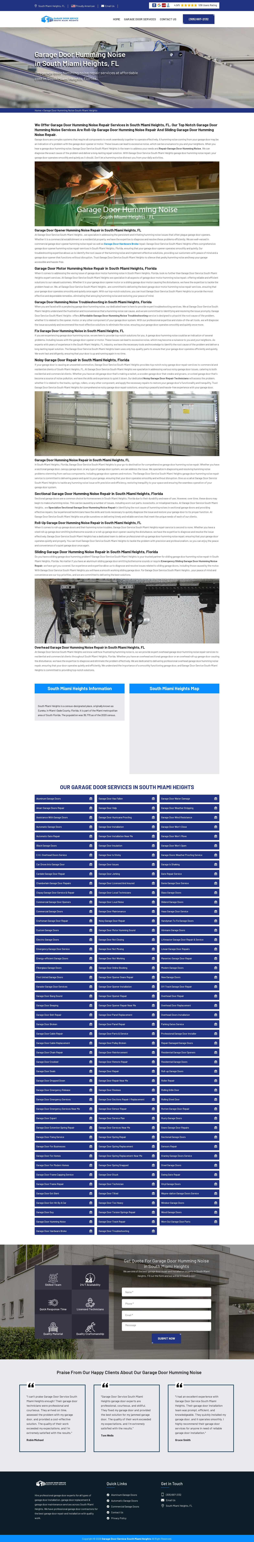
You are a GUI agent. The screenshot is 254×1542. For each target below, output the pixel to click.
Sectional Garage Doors (173, 1136)
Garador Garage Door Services (51, 986)
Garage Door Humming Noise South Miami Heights (70, 110)
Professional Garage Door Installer (178, 1033)
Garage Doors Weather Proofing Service (181, 854)
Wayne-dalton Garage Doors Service (180, 1192)
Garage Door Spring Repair (112, 1136)
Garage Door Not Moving (111, 948)
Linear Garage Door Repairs (175, 948)
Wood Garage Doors (171, 1211)
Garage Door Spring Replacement (116, 1145)
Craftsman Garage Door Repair (52, 920)
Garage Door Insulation (110, 845)
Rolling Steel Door (170, 1098)
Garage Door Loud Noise (111, 901)
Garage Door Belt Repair (48, 1014)
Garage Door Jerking (109, 873)
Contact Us (168, 19)
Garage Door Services (140, 19)
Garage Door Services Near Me (114, 1127)
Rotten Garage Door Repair (175, 1108)
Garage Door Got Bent (47, 1192)
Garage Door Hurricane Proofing (115, 816)
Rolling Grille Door (170, 1089)
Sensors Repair (169, 1145)
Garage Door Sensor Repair (113, 1108)
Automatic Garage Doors (49, 826)
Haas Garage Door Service (174, 910)
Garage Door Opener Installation (115, 986)
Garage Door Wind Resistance (176, 816)
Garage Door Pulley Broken (112, 1042)
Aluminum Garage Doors (48, 798)
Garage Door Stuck (108, 1174)
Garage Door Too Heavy (111, 1202)
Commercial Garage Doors (49, 910)
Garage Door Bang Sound (49, 995)
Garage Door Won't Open (173, 845)
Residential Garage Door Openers (178, 1051)
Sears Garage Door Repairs (175, 1127)
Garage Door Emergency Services (53, 1098)
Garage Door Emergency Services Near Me (58, 1108)
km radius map (174, 732)
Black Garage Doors (46, 845)
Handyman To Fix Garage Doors (177, 920)
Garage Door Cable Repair (49, 1033)
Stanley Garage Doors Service (176, 1155)
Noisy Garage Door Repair (112, 920)
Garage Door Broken (46, 1023)
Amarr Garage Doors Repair (50, 807)
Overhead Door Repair (172, 995)
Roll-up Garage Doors (172, 1070)
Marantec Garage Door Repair (176, 957)
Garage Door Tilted (108, 1192)
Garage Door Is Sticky (110, 854)
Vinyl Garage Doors (171, 1183)
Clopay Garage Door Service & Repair (55, 892)
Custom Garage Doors (47, 929)
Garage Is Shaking (170, 863)
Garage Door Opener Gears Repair (116, 976)
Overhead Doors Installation (175, 1014)
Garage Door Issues (109, 863)
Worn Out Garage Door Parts (175, 1221)
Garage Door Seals (45, 1070)
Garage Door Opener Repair (113, 995)
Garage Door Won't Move (174, 835)
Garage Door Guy (45, 1211)
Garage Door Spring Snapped (113, 1164)
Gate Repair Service (171, 873)
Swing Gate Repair (170, 1174)
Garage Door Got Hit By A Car (51, 1202)
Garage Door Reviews (110, 1089)
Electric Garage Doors (47, 939)
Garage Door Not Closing (111, 939)
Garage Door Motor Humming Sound (117, 929)
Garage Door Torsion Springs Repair (117, 1211)
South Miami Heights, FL (51, 5)
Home (116, 19)
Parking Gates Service (172, 1023)
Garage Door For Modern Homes (52, 1164)
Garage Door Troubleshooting (114, 1230)
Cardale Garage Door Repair (50, 873)
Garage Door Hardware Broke (51, 1230)
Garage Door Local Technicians (115, 892)
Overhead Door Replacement (176, 1004)
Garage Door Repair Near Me (113, 1080)
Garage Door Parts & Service (113, 1033)
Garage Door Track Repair (112, 1221)
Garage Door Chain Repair (49, 1051)
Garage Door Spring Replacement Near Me (120, 1155)
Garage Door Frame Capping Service (55, 1174)
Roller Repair (167, 1080)
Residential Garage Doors (174, 1061)
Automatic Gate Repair (48, 835)
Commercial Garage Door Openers (53, 901)
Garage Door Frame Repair (50, 1183)
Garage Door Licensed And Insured (116, 882)
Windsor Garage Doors (172, 1202)
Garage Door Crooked (47, 1061)
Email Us (110, 5)
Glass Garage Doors (171, 892)
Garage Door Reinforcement (113, 1051)
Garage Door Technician (111, 1183)
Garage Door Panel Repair (112, 1023)
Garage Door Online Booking (113, 967)
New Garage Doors (170, 976)
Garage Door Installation (111, 826)
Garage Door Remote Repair (113, 1061)
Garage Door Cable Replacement (53, 1042)
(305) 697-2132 (198, 19)
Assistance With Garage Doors (52, 816)
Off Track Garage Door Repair (176, 986)
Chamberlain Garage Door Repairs (53, 882)
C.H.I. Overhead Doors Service (51, 854)
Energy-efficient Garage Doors (52, 957)
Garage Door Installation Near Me (116, 835)
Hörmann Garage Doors (173, 929)
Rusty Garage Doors (171, 1117)
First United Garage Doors (49, 976)
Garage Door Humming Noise (51, 1221)
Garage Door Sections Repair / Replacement (121, 1098)
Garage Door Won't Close (174, 826)
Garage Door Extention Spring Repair (55, 1127)
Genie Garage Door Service (175, 882)
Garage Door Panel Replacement (115, 1014)
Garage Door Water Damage (175, 798)
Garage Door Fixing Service (50, 1136)
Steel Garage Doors (171, 1164)
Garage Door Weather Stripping (177, 807)
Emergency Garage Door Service (53, 948)
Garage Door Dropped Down (50, 1080)
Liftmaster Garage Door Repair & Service (182, 939)
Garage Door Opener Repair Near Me (117, 1004)
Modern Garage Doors (172, 967)
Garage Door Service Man (112, 1117)
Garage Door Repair (109, 1070)
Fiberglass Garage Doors (49, 967)
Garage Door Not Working (112, 957)
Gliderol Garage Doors (172, 901)
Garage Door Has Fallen (111, 798)
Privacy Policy (118, 1517)
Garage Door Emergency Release (53, 1089)
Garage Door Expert (46, 1117)
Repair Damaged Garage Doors (177, 1042)
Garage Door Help (108, 807)
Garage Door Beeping (47, 1004)
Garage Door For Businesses (50, 1145)
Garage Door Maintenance (112, 910)
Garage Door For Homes (48, 1155)
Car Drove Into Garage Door (50, 863)
